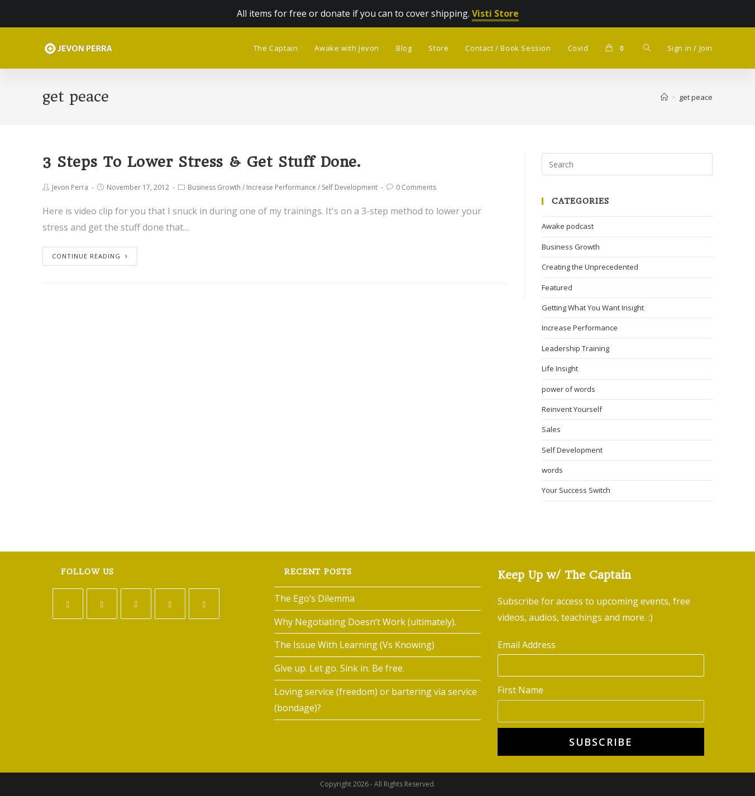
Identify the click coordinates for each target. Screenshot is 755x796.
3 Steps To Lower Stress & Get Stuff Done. (201, 162)
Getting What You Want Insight (593, 308)
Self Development (350, 187)
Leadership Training (575, 348)
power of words (568, 389)
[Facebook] (102, 603)
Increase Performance (281, 187)
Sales (551, 429)
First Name (520, 690)
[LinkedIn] (170, 603)
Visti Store (495, 13)
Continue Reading (90, 256)
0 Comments (416, 187)
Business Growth (214, 187)
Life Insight (560, 368)
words (552, 470)
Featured (557, 287)
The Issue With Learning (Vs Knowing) (354, 645)
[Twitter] (67, 603)
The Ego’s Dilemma (314, 598)
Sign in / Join (690, 48)
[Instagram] (136, 603)
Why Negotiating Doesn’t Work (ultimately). (365, 622)
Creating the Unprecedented (590, 267)
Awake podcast (568, 226)
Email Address (527, 645)
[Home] (664, 97)
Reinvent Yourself (572, 409)
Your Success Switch (576, 490)
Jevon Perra (70, 187)
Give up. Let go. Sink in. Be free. (339, 668)
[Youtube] (204, 603)
